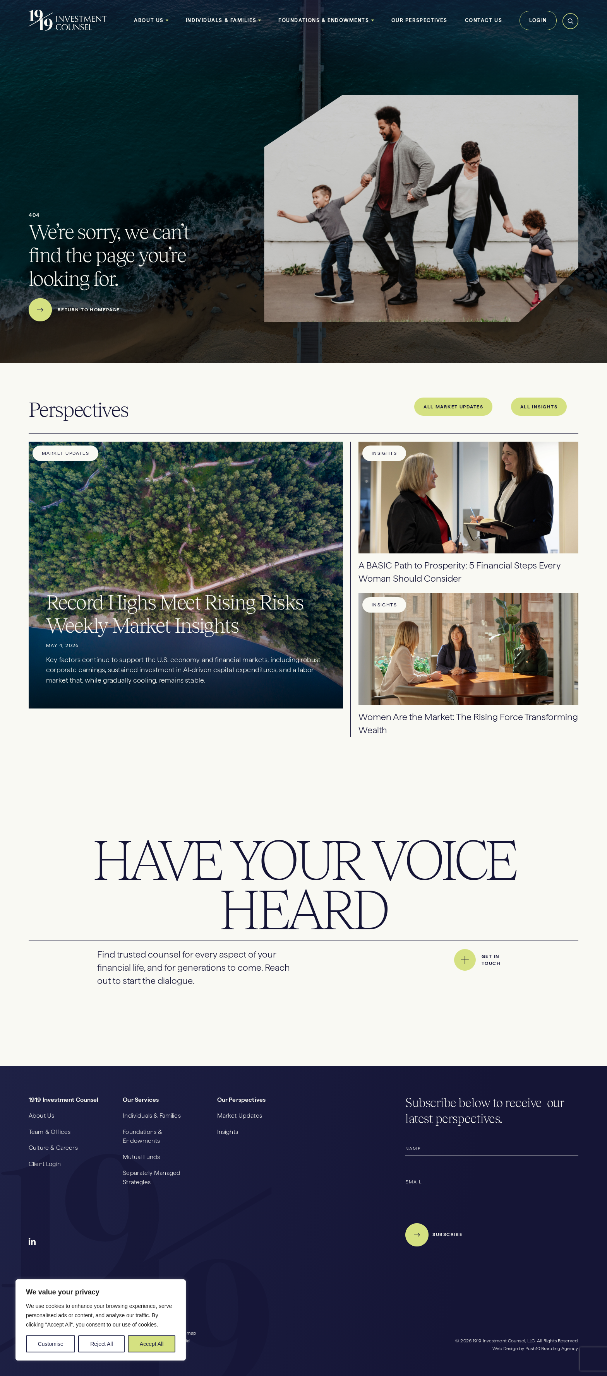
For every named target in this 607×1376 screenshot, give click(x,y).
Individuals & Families (221, 20)
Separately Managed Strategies (151, 1177)
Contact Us (483, 20)
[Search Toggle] (570, 28)
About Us (148, 20)
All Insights (538, 407)
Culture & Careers (53, 1147)
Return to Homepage (74, 309)
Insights (227, 1131)
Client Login (45, 1164)
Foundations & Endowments (323, 20)
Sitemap (187, 1333)
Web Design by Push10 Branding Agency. (535, 1348)
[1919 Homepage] (68, 29)
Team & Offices (49, 1131)
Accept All (151, 1344)
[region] (100, 1320)
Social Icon (32, 1242)
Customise (50, 1344)
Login (538, 20)
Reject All (101, 1344)
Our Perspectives (419, 20)
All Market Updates (453, 407)
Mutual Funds (141, 1157)
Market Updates (239, 1115)
